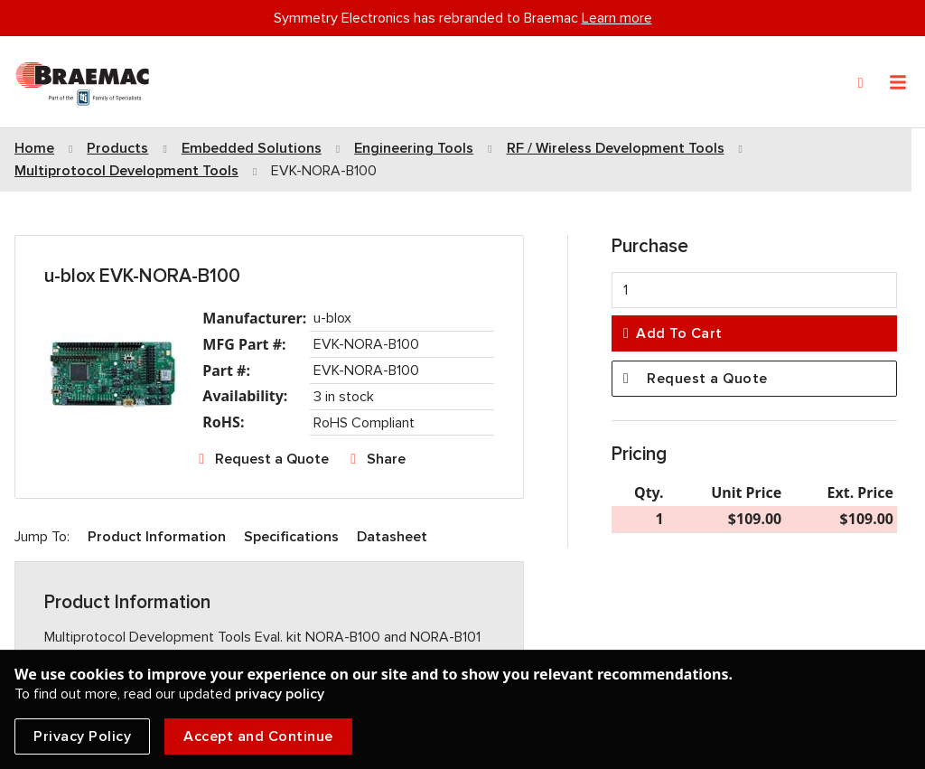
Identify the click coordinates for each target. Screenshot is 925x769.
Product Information (157, 537)
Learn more (617, 18)
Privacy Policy (82, 736)
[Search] (861, 83)
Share (386, 459)
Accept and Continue (258, 736)
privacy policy (279, 694)
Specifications (291, 537)
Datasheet (392, 537)
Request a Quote (272, 459)
